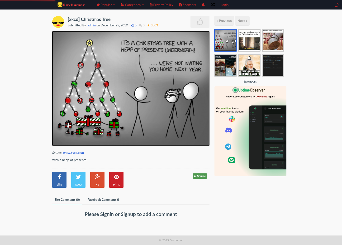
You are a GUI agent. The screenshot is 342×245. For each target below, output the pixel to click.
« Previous (224, 21)
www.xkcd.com (73, 153)
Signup (129, 214)
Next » (242, 21)
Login (224, 5)
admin (91, 25)
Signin (107, 214)
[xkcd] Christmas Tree (89, 19)
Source (200, 176)
